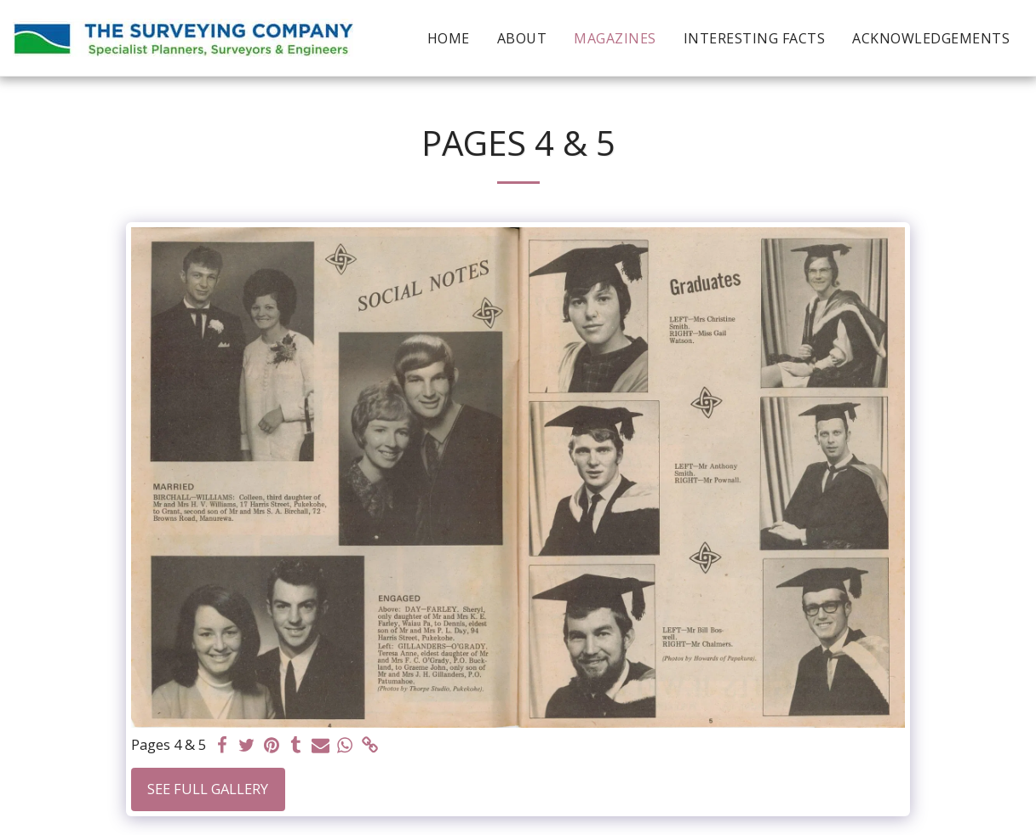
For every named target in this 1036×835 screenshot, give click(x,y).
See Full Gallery (207, 788)
